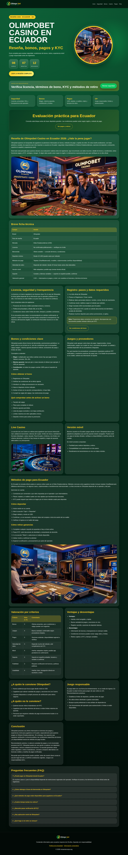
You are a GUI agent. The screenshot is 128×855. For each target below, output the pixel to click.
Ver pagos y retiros (64, 126)
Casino (111, 4)
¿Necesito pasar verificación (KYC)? (26, 808)
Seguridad (99, 4)
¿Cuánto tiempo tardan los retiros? (26, 802)
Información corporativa (71, 845)
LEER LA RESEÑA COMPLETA (21, 73)
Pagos (116, 4)
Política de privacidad (56, 845)
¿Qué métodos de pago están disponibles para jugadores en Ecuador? (38, 796)
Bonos (105, 4)
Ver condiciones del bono (77, 328)
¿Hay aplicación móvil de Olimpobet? (27, 814)
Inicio (93, 4)
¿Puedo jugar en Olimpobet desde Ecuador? (29, 776)
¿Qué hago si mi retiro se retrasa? (25, 821)
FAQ (120, 4)
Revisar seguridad (108, 86)
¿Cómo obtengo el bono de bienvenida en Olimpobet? (32, 789)
